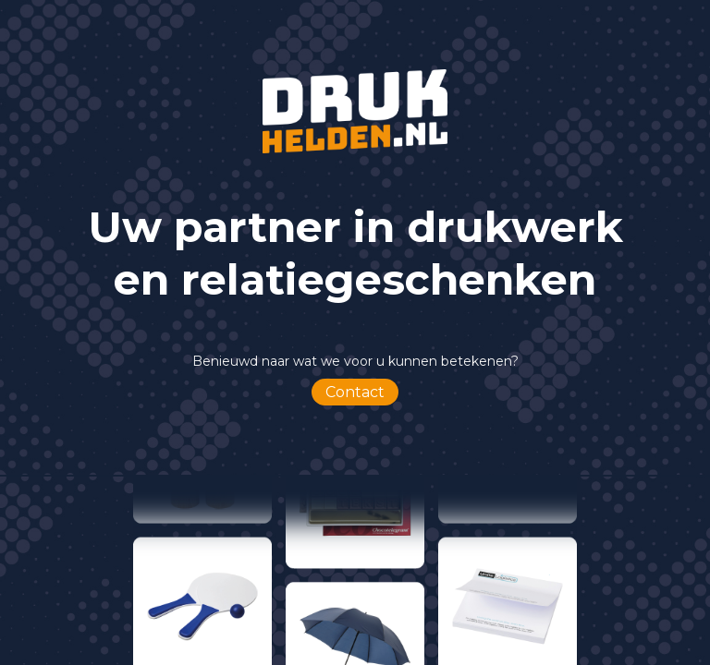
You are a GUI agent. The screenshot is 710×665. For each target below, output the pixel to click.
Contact (355, 392)
